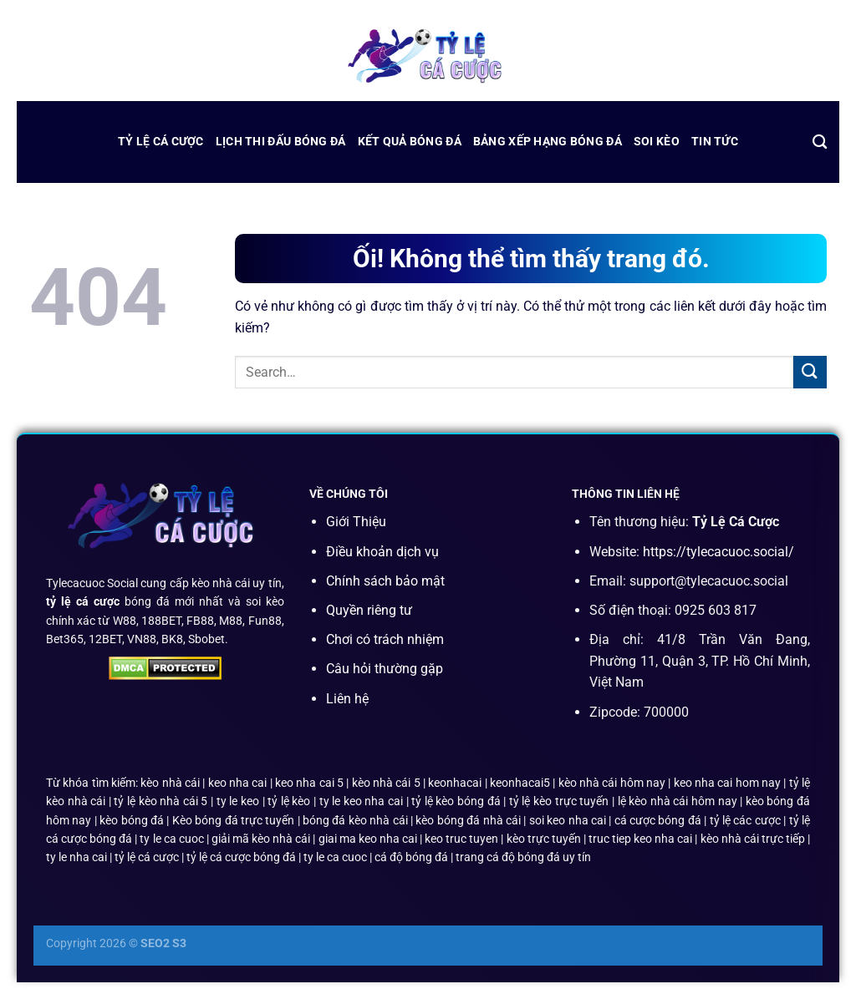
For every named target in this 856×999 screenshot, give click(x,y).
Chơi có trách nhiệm (385, 639)
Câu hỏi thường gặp (384, 669)
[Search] (820, 142)
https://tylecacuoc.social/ (718, 552)
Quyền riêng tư (369, 610)
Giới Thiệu (356, 522)
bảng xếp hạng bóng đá (547, 141)
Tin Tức (714, 141)
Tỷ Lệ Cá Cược (161, 141)
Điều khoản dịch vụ (382, 552)
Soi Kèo (657, 141)
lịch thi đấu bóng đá (281, 141)
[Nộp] (810, 372)
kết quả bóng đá (409, 141)
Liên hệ (347, 699)
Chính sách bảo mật (385, 581)
